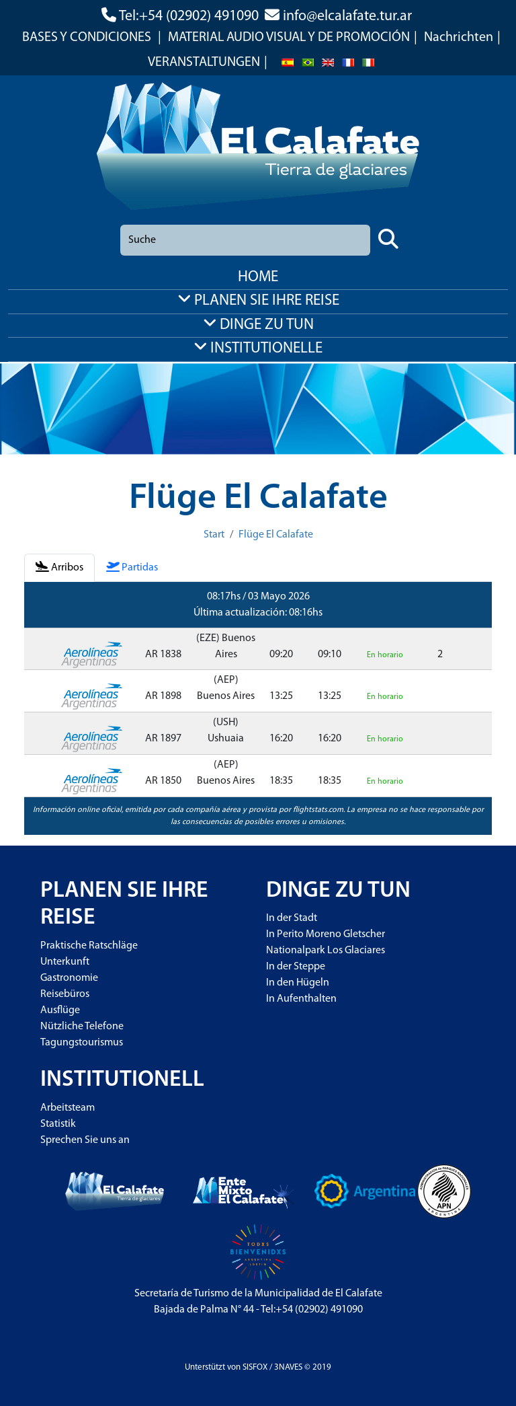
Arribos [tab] (59, 567)
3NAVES (288, 1367)
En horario (385, 655)
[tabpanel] (258, 708)
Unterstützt (205, 1367)
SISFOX (255, 1367)
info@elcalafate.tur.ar (347, 16)
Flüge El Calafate (276, 534)
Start (214, 534)
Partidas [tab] (132, 567)
